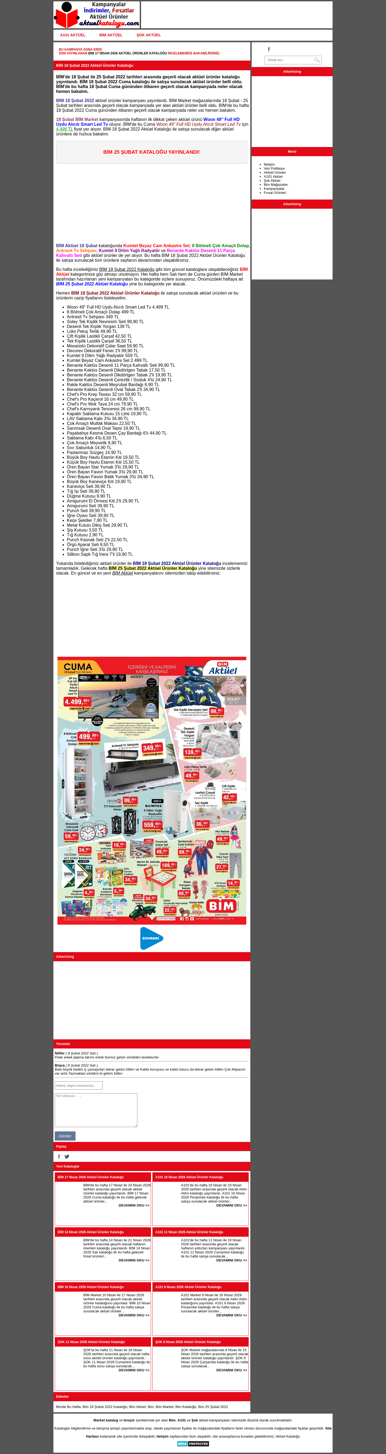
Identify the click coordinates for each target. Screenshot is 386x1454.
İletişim (269, 164)
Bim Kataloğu (185, 1407)
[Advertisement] (153, 201)
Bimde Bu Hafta (68, 1407)
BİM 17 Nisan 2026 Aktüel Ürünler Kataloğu (127, 53)
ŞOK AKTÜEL (148, 35)
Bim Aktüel (137, 1407)
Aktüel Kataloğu (287, 1436)
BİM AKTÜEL (111, 35)
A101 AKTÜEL (73, 35)
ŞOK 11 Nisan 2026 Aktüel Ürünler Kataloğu (91, 1342)
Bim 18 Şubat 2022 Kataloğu (105, 1407)
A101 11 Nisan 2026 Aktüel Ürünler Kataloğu (189, 1232)
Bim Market (164, 1407)
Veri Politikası (274, 168)
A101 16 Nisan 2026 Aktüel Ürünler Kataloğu (189, 1177)
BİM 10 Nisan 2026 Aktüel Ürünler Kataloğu (91, 1287)
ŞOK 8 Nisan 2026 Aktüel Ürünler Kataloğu (188, 1342)
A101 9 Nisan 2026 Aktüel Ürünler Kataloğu (188, 1287)
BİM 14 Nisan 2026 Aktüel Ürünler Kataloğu (91, 1232)
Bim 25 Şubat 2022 (213, 1407)
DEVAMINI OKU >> (134, 1205)
